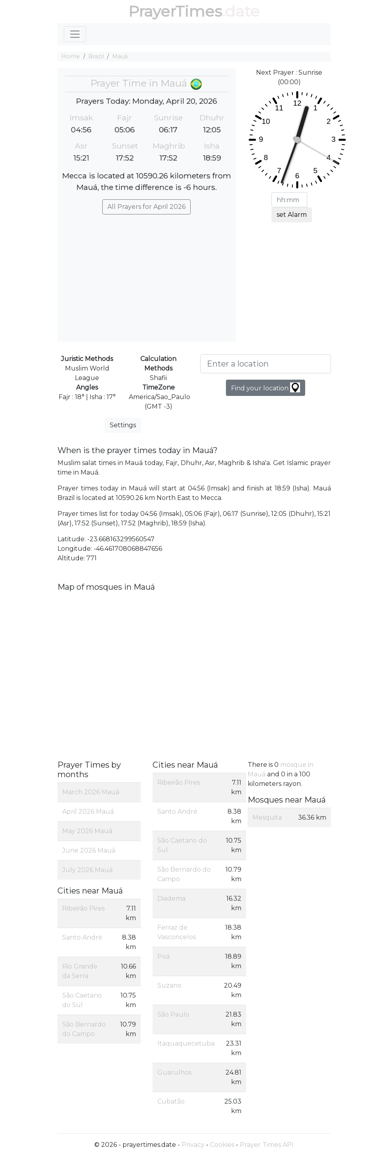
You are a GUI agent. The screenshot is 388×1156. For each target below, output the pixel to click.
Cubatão (171, 1101)
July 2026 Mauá (87, 870)
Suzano (169, 985)
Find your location (265, 387)
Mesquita (267, 817)
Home (70, 56)
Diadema (171, 898)
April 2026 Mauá (88, 811)
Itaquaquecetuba (185, 1043)
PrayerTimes (175, 11)
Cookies (222, 1144)
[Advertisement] (146, 274)
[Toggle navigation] (75, 34)
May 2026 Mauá (87, 831)
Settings (123, 425)
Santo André (82, 937)
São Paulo (173, 1014)
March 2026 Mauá (90, 792)
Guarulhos (174, 1072)
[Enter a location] (265, 363)
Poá (163, 956)
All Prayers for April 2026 (146, 206)
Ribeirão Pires (83, 908)
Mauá (120, 56)
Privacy (193, 1144)
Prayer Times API (267, 1144)
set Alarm (292, 214)
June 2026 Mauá (88, 850)
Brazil (96, 56)
